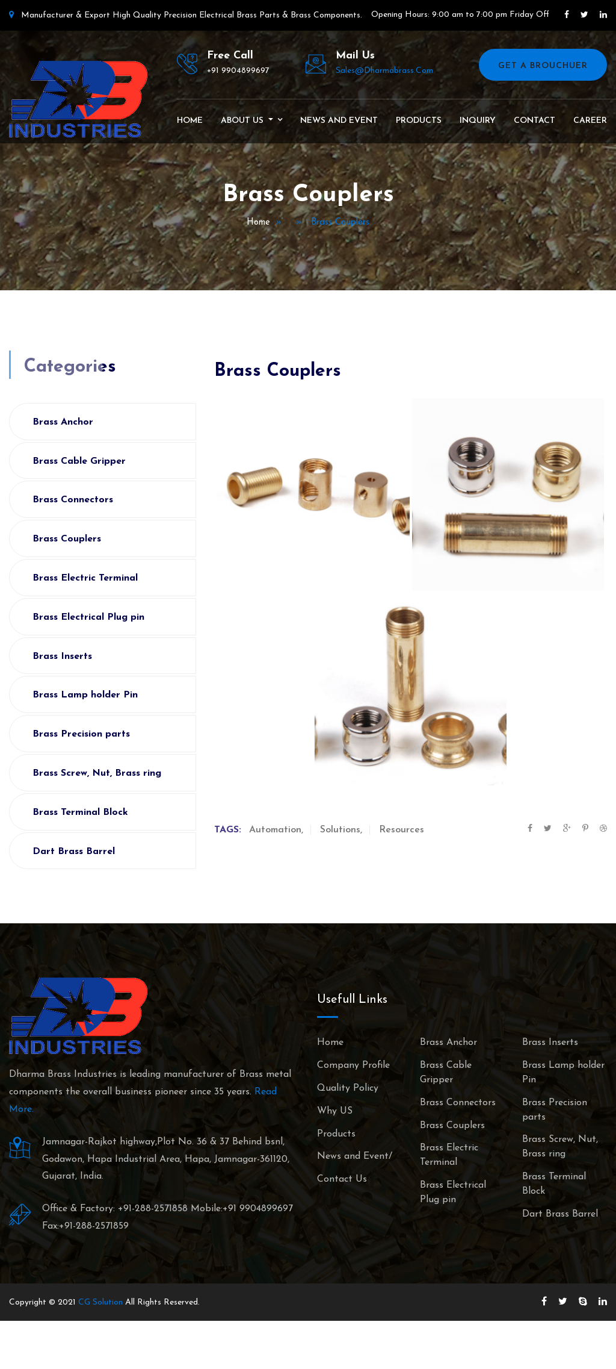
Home (190, 120)
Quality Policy (347, 1088)
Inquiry (478, 120)
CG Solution (100, 1302)
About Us (243, 120)
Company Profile (353, 1065)
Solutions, (341, 830)
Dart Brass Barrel (73, 851)
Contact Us (342, 1179)
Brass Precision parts (81, 734)
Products (419, 120)
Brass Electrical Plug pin (88, 617)
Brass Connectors (72, 500)
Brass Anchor (62, 422)
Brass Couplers (66, 539)
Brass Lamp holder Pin (85, 695)
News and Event (339, 120)
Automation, (276, 830)
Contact (534, 120)
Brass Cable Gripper (79, 461)
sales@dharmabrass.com (384, 70)
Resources (401, 830)
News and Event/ (354, 1156)
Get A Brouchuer (543, 65)
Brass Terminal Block (80, 812)
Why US (335, 1111)
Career (590, 120)
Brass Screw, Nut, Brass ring (96, 773)
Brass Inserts (62, 656)
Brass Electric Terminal (85, 578)
